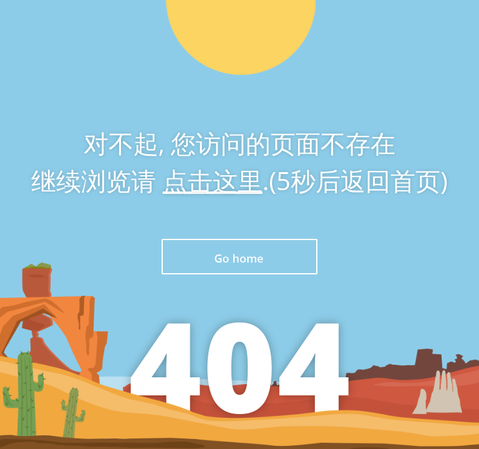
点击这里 (213, 180)
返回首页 (239, 256)
